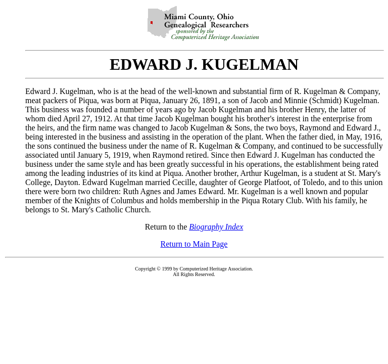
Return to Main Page (194, 244)
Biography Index (216, 226)
